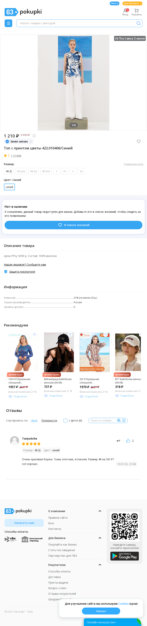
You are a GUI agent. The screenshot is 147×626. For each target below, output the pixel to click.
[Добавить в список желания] (34, 334)
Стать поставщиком (61, 550)
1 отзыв (16, 155)
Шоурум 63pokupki (60, 599)
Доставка (54, 577)
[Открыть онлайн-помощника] (112, 622)
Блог (51, 523)
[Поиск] (138, 23)
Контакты (54, 529)
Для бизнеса (132, 3)
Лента (114, 3)
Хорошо (101, 611)
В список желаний (73, 225)
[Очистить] (124, 420)
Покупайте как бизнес (62, 544)
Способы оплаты (59, 571)
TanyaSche (29, 438)
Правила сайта (58, 517)
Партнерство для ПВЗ (62, 555)
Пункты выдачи (58, 582)
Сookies (123, 603)
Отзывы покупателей (62, 593)
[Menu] (8, 23)
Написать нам (24, 523)
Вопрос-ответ (57, 588)
